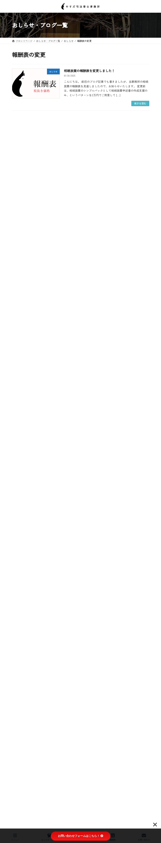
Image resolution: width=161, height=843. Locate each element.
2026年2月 (19, 576)
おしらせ (19, 499)
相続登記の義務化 (26, 549)
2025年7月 (19, 626)
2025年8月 (19, 619)
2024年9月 (19, 698)
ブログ (17, 535)
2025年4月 (19, 648)
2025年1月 (19, 669)
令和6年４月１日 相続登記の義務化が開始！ (41, 513)
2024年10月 (20, 691)
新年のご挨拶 (71, 380)
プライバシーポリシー (28, 813)
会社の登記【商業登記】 (30, 520)
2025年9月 (19, 612)
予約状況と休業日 (26, 506)
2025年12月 (19, 590)
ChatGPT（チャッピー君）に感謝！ (85, 309)
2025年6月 (19, 633)
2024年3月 (19, 741)
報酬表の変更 (24, 528)
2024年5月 (19, 726)
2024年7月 (19, 712)
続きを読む (140, 103)
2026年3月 (19, 569)
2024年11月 (20, 683)
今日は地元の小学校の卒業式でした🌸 (87, 166)
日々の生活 (23, 542)
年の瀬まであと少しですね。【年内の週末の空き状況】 (97, 452)
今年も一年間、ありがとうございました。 (89, 416)
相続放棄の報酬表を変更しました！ (89, 70)
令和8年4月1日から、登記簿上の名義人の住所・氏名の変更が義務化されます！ (105, 275)
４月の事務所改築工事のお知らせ (87, 130)
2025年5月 (19, 640)
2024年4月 (19, 734)
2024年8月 (19, 705)
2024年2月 (19, 748)
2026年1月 (19, 583)
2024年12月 (20, 676)
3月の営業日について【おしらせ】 (84, 237)
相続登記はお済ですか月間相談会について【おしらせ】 (97, 345)
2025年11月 (19, 597)
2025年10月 (20, 605)
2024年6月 (19, 719)
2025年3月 (19, 655)
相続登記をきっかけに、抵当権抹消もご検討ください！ (97, 202)
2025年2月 (19, 662)
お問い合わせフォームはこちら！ (80, 836)
